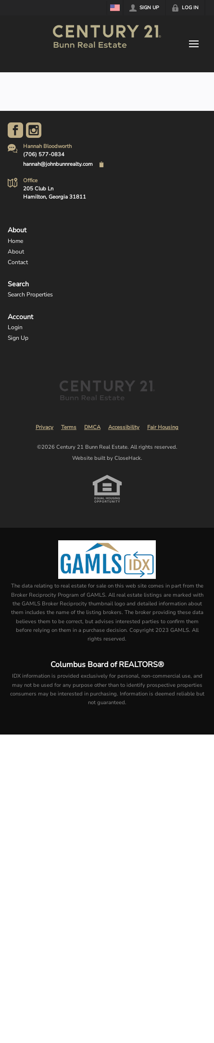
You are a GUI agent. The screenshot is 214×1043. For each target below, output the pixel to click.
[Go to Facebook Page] (15, 130)
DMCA (92, 427)
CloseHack (127, 458)
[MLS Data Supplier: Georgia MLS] (107, 559)
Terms (68, 427)
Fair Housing (162, 427)
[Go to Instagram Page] (33, 130)
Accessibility (123, 427)
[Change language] (115, 7)
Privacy (44, 427)
